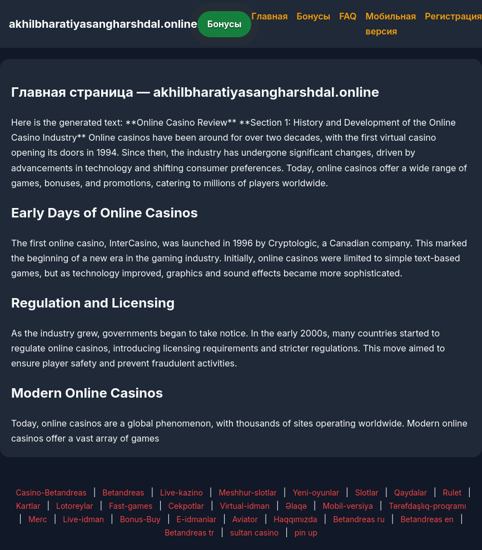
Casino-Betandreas (51, 492)
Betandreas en (427, 519)
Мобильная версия (391, 24)
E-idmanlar (196, 519)
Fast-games (130, 506)
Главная (269, 16)
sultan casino (254, 532)
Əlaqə (295, 506)
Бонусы (224, 23)
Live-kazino (181, 492)
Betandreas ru (359, 519)
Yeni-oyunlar (315, 492)
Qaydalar (410, 492)
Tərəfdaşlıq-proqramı (427, 506)
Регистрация (453, 16)
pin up (306, 532)
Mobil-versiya (347, 506)
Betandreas (123, 492)
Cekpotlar (186, 506)
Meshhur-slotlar (247, 492)
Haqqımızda (295, 519)
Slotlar (367, 492)
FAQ (347, 16)
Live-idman (83, 519)
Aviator (245, 519)
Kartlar (28, 506)
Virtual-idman (245, 506)
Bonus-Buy (140, 519)
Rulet (452, 492)
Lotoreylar (74, 506)
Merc (37, 519)
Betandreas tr (189, 532)
